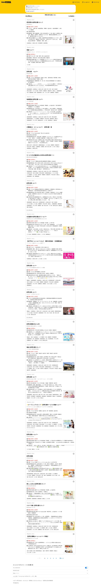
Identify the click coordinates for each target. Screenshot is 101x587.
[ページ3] (50, 558)
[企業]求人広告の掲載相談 (48, 580)
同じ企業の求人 (30, 210)
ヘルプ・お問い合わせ (17, 580)
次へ (61, 558)
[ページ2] (47, 558)
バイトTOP (15, 576)
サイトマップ (25, 580)
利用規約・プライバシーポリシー (35, 580)
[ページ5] (56, 558)
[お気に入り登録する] (73, 20)
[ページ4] (53, 558)
